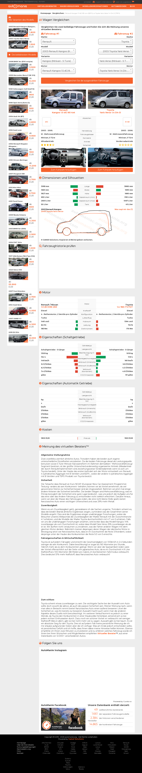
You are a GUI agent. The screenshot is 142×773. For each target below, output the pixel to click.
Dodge (73, 743)
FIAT (73, 745)
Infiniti (84, 743)
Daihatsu (60, 753)
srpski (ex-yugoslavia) (125, 2)
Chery (46, 751)
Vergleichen (58, 13)
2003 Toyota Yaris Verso (19, 39)
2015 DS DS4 (14, 332)
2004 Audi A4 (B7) (16, 116)
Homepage (45, 13)
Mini (112, 743)
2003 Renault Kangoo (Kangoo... (22, 27)
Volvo (68, 769)
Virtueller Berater (46, 6)
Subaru (68, 758)
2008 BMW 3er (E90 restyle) (21, 61)
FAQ (19, 751)
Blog (132, 6)
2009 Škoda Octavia (17, 215)
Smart (126, 753)
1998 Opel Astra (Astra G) (19, 103)
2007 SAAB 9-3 (15, 319)
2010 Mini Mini (15, 187)
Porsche (112, 753)
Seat (126, 751)
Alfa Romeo (46, 743)
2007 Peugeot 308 (17, 174)
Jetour (84, 749)
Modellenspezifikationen (95, 6)
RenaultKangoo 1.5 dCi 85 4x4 (63, 111)
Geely (73, 749)
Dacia (60, 751)
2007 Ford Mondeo (17, 291)
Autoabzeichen (118, 6)
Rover (126, 745)
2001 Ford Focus (16, 201)
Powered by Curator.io (122, 701)
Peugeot (112, 751)
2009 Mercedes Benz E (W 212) (22, 75)
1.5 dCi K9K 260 (49, 307)
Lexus (98, 747)
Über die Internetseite (15, 1)
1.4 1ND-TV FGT (125, 307)
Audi (46, 745)
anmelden (90, 2)
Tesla (68, 763)
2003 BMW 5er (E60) (17, 229)
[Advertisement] (22, 388)
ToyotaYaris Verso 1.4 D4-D (110, 111)
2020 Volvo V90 (15, 270)
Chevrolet (46, 753)
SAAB (126, 747)
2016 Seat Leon (15, 130)
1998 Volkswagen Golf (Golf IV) (21, 89)
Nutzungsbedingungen (26, 747)
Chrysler (60, 743)
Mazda (98, 751)
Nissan (112, 747)
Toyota (68, 765)
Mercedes (97, 753)
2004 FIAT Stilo (15, 242)
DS (60, 749)
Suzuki (68, 761)
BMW (46, 747)
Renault (126, 743)
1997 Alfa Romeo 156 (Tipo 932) (22, 256)
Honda (73, 751)
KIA (84, 751)
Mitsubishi (112, 745)
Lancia (97, 743)
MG (97, 749)
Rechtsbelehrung (31, 1)
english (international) (106, 2)
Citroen (60, 745)
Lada (85, 753)
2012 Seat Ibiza (15, 305)
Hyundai (73, 753)
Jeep (85, 747)
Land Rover (97, 745)
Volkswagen (68, 767)
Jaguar (85, 745)
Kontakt (42, 1)
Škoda (81, 769)
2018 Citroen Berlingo (18, 160)
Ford (73, 747)
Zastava (81, 767)
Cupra (60, 747)
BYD (46, 749)
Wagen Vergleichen (69, 6)
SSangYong (126, 749)
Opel (112, 749)
